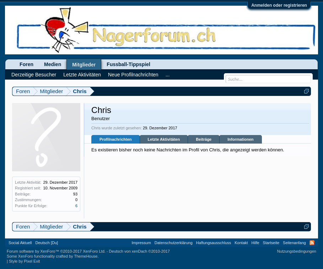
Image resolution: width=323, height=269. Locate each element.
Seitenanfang (294, 243)
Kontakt (241, 243)
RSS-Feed (311, 242)
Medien (52, 64)
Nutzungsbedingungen (296, 251)
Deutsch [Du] (47, 243)
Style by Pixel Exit (24, 261)
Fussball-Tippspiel (128, 64)
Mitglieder (84, 65)
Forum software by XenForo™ (56, 251)
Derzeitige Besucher (33, 74)
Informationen (240, 139)
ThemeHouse (85, 256)
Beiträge (203, 139)
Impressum (141, 243)
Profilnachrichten (115, 139)
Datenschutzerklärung (174, 243)
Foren (26, 64)
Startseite (271, 243)
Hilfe (255, 243)
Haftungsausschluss (213, 243)
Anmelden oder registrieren (279, 5)
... (168, 74)
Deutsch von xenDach (139, 251)
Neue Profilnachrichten (133, 74)
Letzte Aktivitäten (164, 139)
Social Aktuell (20, 243)
